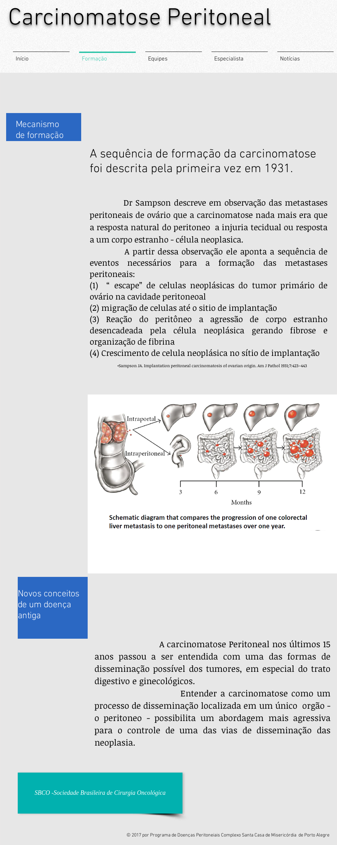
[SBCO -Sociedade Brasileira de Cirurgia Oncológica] (100, 793)
